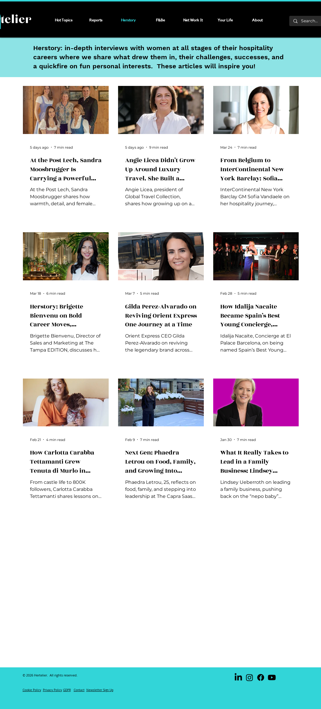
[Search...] (310, 21)
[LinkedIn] (238, 677)
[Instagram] (249, 677)
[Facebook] (260, 677)
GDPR (67, 690)
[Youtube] (271, 677)
